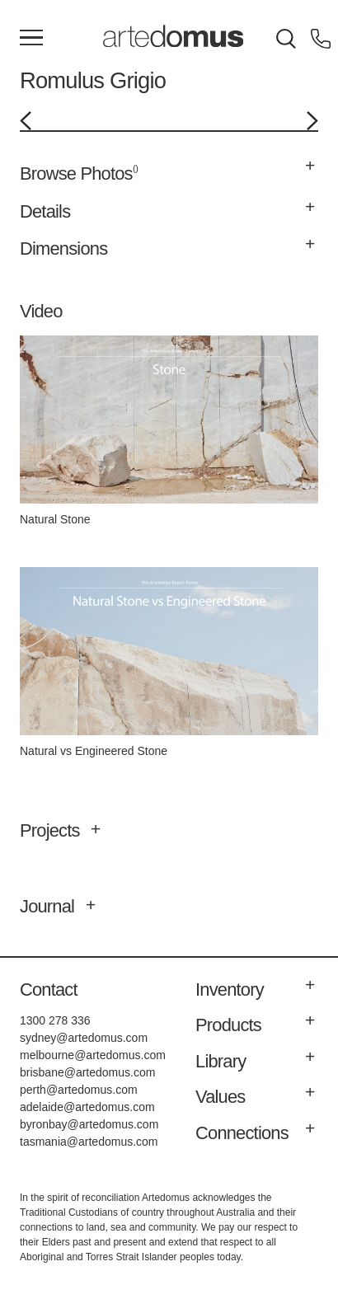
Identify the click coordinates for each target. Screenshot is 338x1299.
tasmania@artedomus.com (89, 1141)
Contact (48, 989)
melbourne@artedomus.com (93, 1055)
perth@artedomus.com (79, 1089)
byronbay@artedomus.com (89, 1124)
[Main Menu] (31, 39)
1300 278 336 (55, 1020)
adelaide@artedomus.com (87, 1107)
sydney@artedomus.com (84, 1037)
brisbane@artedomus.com (87, 1072)
